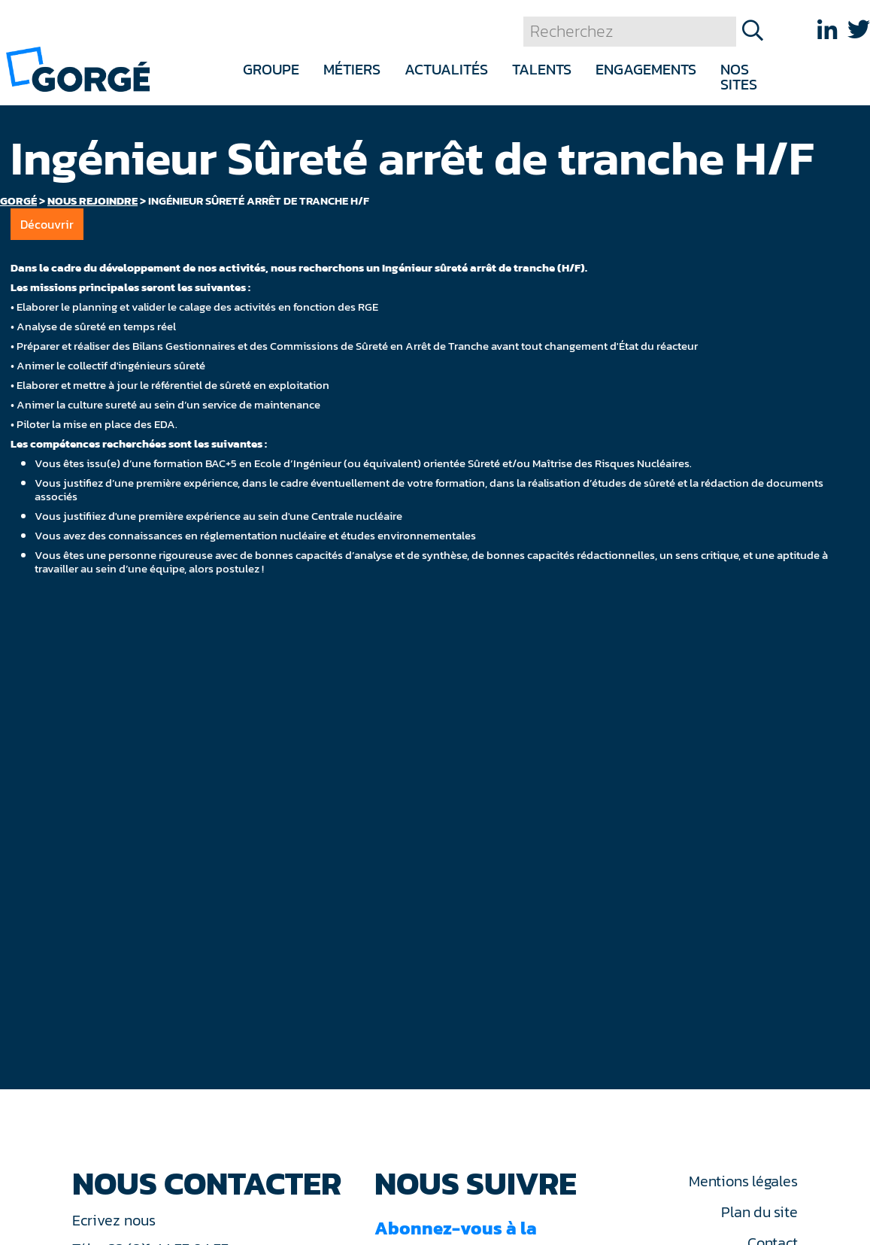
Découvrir (47, 224)
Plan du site (759, 1212)
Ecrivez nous (115, 1220)
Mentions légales (743, 1181)
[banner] (78, 68)
